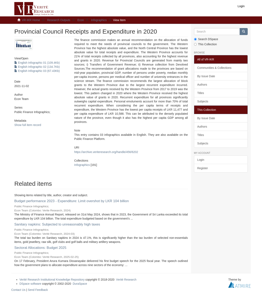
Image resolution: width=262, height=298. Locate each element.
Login (200, 159)
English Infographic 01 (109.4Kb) (37, 62)
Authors (202, 84)
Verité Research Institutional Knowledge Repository (52, 279)
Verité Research (126, 279)
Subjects (202, 101)
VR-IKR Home (31, 20)
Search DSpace (206, 39)
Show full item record (27, 125)
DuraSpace (80, 283)
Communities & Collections (214, 67)
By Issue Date (206, 76)
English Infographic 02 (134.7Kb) (37, 66)
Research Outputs (58, 20)
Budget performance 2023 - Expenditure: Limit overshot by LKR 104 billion (71, 201)
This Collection (205, 44)
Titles (200, 93)
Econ (80, 20)
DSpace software (30, 283)
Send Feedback (38, 289)
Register (202, 168)
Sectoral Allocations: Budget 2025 (40, 248)
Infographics (99, 20)
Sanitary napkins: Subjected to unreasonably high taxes (57, 224)
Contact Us (18, 289)
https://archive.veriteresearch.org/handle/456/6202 (106, 152)
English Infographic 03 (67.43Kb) (37, 71)
